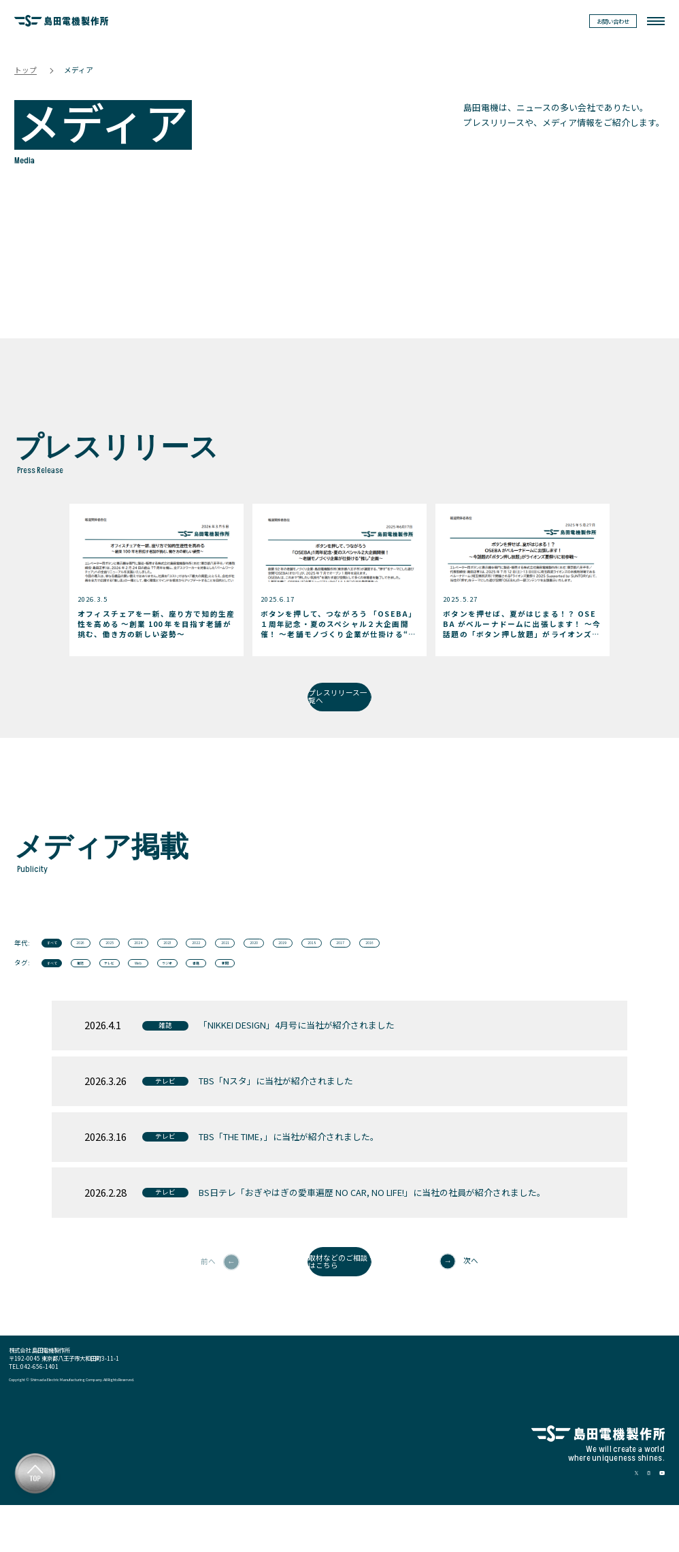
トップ (25, 71)
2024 (205, 962)
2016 (590, 962)
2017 (541, 962)
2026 (109, 962)
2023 (254, 962)
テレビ (157, 990)
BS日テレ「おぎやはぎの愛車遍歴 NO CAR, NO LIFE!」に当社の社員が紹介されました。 (372, 1224)
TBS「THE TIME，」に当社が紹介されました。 (289, 1168)
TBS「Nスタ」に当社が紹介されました (276, 1113)
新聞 (350, 990)
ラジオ (254, 990)
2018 (493, 962)
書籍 (301, 990)
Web (205, 990)
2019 (445, 962)
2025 (157, 962)
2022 (301, 962)
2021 (350, 962)
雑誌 (109, 990)
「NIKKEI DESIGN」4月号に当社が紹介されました (297, 1057)
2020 (397, 962)
